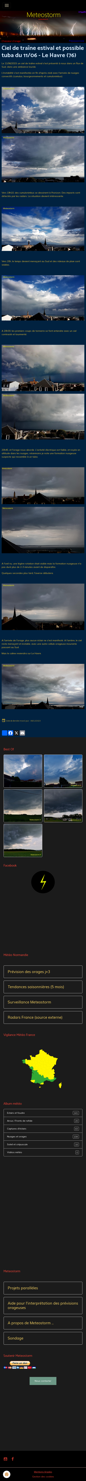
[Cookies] (6, 1474)
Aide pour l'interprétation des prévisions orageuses (43, 1305)
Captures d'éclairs (43, 1129)
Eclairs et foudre (43, 1113)
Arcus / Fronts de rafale (43, 1121)
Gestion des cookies (43, 1476)
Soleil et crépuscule (43, 1144)
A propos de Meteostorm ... (31, 1323)
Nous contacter (43, 1380)
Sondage (15, 1338)
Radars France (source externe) (35, 1017)
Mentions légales (43, 1471)
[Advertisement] (43, 923)
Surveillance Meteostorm (29, 1002)
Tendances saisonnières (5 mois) (36, 987)
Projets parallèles (23, 1288)
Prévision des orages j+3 (29, 972)
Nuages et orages (43, 1136)
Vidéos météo (43, 1152)
